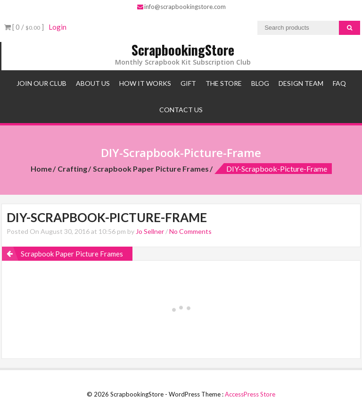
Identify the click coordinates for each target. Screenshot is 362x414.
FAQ (339, 83)
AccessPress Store (250, 394)
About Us (93, 83)
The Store (224, 83)
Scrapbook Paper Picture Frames (151, 168)
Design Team (301, 83)
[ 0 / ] (24, 27)
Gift (188, 83)
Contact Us (181, 110)
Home (41, 168)
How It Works (145, 83)
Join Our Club (41, 83)
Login (57, 27)
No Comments (190, 231)
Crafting (72, 168)
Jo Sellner (150, 231)
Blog (260, 83)
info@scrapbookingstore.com (181, 6)
